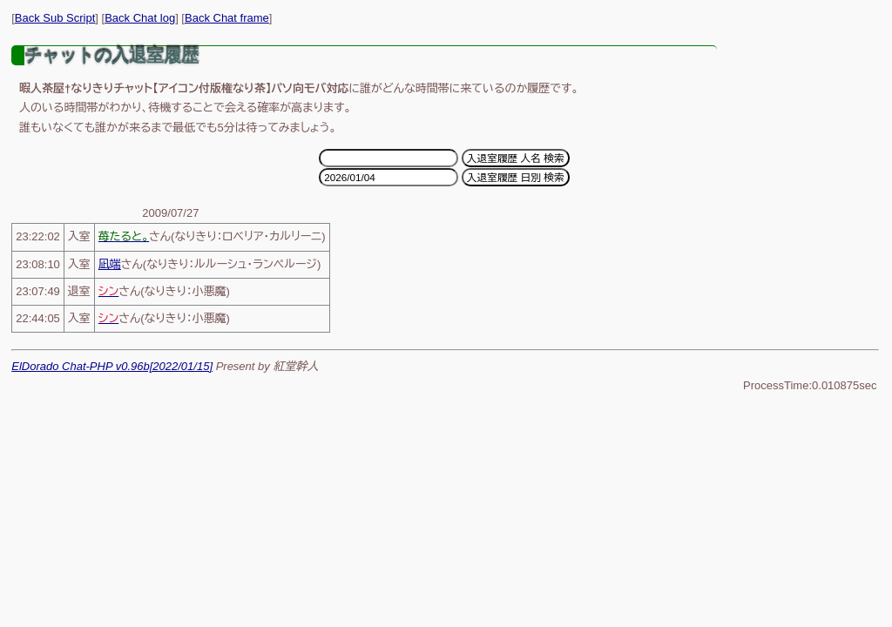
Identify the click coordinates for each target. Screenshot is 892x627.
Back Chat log (140, 17)
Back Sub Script (55, 17)
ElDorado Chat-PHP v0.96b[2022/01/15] (112, 366)
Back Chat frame (227, 17)
